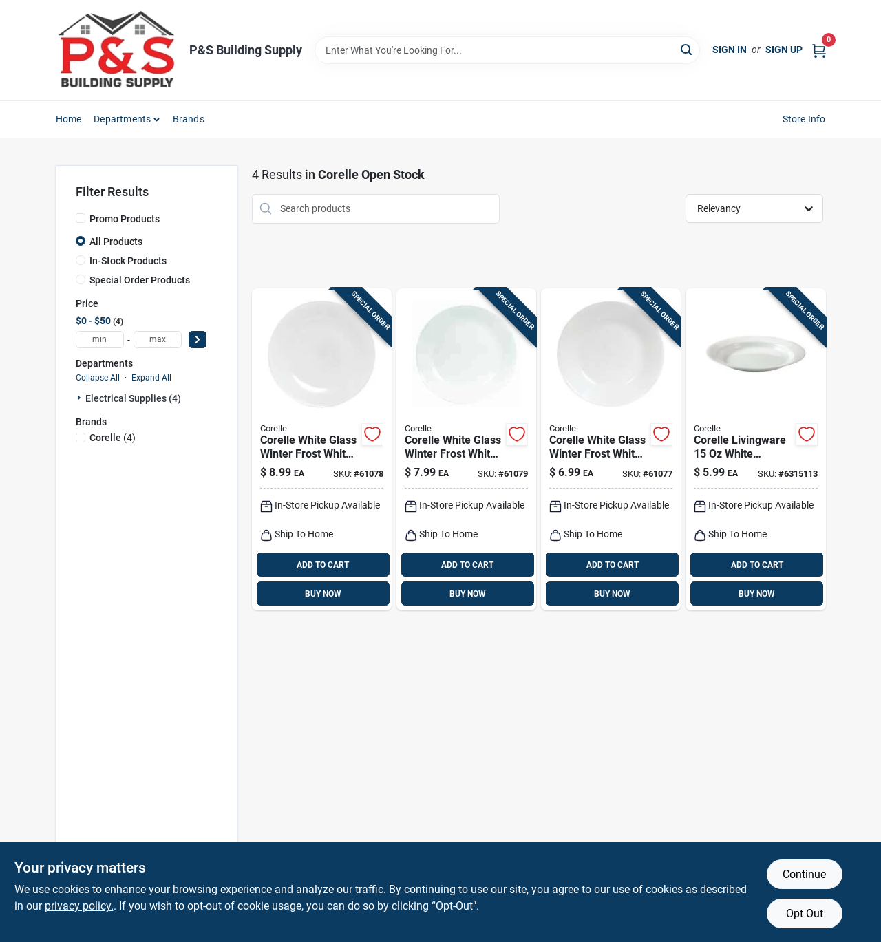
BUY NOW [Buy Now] (323, 594)
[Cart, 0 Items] (819, 50)
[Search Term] (507, 50)
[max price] (158, 339)
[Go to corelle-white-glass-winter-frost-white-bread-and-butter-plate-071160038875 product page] (611, 449)
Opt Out (804, 913)
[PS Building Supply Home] (118, 50)
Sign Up (784, 49)
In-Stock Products (128, 260)
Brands (188, 119)
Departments (122, 119)
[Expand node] (80, 397)
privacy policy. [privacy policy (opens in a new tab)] (79, 905)
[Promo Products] (80, 218)
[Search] (687, 49)
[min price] (100, 339)
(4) (112, 437)
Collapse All (98, 378)
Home (69, 119)
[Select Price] (197, 339)
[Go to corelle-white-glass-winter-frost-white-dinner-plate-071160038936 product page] (466, 449)
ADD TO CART (323, 565)
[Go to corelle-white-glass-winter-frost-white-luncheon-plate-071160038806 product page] (322, 449)
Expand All (151, 378)
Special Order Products (139, 280)
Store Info (804, 119)
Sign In (729, 49)
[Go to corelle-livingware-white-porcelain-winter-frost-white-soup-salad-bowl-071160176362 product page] (755, 449)
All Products (115, 241)
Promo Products (124, 218)
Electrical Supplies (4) (133, 398)
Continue (804, 874)
